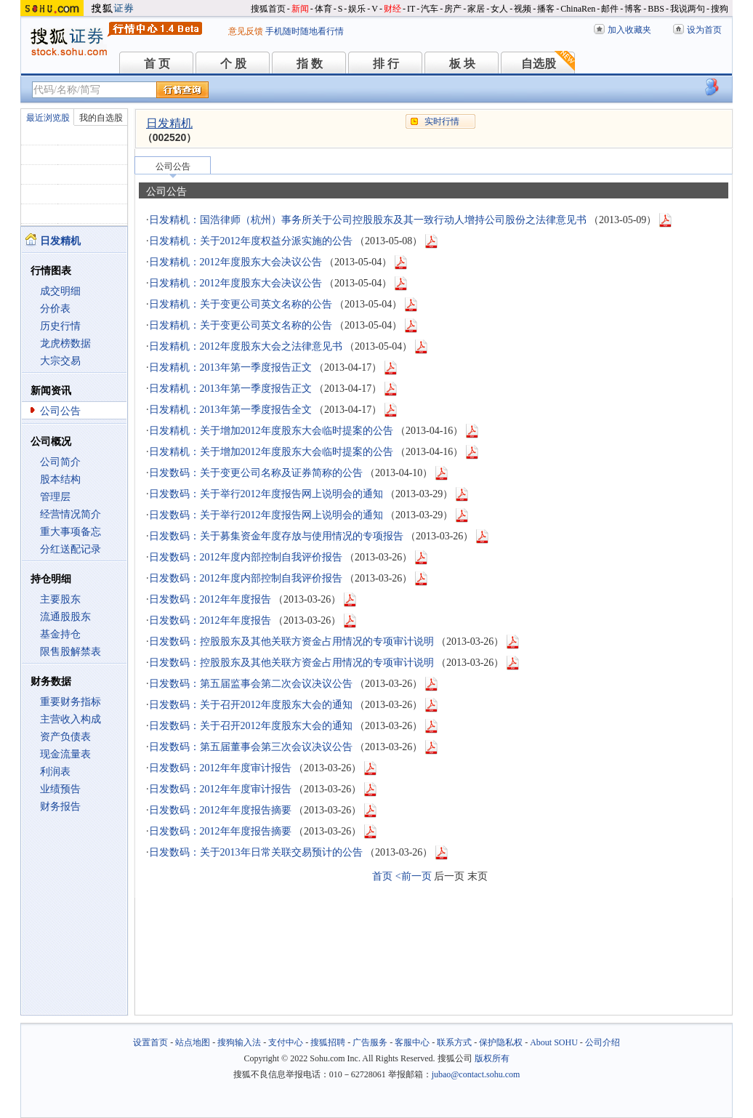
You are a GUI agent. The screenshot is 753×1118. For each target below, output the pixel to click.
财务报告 (60, 806)
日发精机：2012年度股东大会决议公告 (235, 262)
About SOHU (554, 1042)
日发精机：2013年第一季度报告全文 (230, 409)
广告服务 (370, 1042)
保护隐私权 (501, 1042)
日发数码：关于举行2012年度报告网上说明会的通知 (266, 493)
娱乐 (357, 9)
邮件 (610, 9)
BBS (656, 9)
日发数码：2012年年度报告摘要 (220, 810)
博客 (633, 9)
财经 (392, 9)
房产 (453, 9)
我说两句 (687, 9)
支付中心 (285, 1042)
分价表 (55, 308)
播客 (546, 9)
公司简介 (60, 462)
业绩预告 (60, 789)
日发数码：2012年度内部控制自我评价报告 (245, 557)
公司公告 (60, 411)
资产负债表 (65, 736)
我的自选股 (101, 118)
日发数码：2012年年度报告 (210, 599)
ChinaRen (577, 9)
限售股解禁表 (70, 651)
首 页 (157, 63)
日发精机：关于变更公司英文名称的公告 (240, 304)
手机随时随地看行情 (304, 31)
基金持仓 (60, 634)
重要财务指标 (70, 701)
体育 (323, 9)
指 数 (310, 63)
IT (411, 9)
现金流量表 (65, 754)
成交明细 (60, 291)
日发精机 (169, 123)
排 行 (386, 63)
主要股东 (60, 599)
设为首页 (704, 30)
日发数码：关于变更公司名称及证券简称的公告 (256, 472)
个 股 (233, 63)
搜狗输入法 (239, 1042)
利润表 (55, 771)
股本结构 (60, 479)
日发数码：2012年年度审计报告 (220, 768)
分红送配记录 (70, 549)
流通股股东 (65, 616)
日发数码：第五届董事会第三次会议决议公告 (251, 746)
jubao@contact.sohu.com (476, 1074)
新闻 (300, 9)
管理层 (55, 496)
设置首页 (150, 1042)
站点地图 (192, 1042)
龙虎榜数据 (65, 343)
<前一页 (413, 876)
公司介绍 (602, 1042)
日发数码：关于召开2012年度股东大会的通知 (251, 704)
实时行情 (441, 121)
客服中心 (412, 1042)
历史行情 (60, 326)
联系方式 (454, 1042)
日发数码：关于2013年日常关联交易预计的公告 (256, 852)
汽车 (429, 9)
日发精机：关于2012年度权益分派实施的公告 (251, 241)
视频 (522, 9)
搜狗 (719, 9)
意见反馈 (245, 31)
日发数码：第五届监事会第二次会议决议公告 (251, 683)
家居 (476, 9)
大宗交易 (60, 360)
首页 (382, 876)
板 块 (462, 63)
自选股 (538, 63)
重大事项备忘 (70, 531)
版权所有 (492, 1058)
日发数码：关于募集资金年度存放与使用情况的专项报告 (276, 536)
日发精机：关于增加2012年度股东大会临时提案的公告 (271, 430)
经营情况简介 (70, 514)
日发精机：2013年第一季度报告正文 (230, 367)
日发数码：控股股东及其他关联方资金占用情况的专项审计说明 (291, 641)
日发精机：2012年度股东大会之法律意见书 (245, 346)
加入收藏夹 (629, 30)
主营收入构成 (70, 719)
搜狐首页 (268, 9)
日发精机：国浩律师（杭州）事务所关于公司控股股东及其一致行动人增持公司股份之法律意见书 (368, 219)
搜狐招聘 (327, 1042)
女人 (499, 9)
